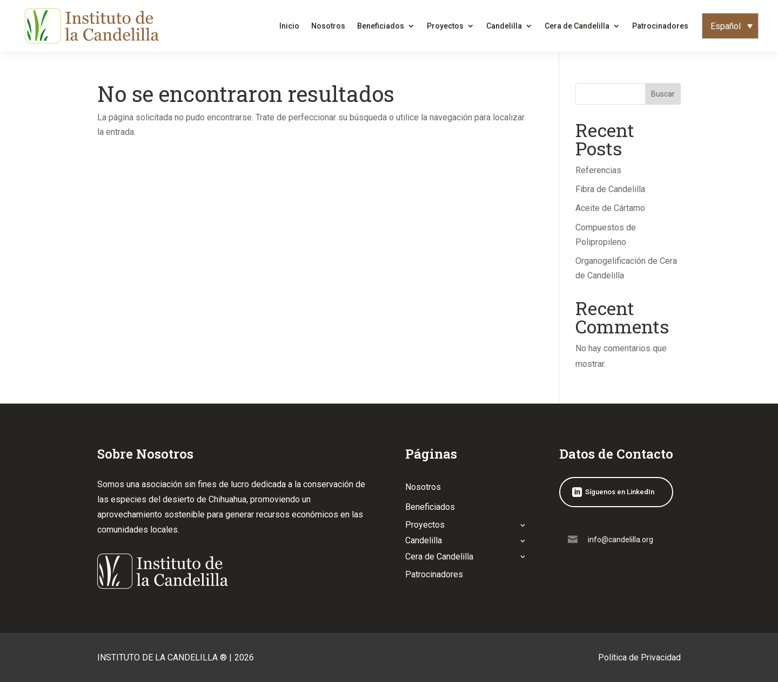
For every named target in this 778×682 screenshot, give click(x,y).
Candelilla (504, 26)
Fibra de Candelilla (610, 189)
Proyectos (445, 26)
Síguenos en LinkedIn (619, 492)
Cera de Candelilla (577, 26)
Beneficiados (380, 26)
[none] (730, 26)
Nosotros (328, 26)
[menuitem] (730, 26)
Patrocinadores (660, 26)
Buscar (663, 94)
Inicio (289, 26)
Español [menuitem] (725, 26)
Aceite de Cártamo (610, 208)
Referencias (598, 170)
